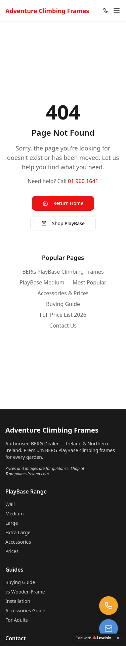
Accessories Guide (25, 610)
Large (11, 523)
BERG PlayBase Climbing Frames (63, 271)
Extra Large (18, 532)
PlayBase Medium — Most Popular (62, 282)
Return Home (63, 203)
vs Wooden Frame (25, 591)
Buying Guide (63, 304)
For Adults (16, 620)
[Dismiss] (118, 638)
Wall (10, 504)
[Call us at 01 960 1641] (108, 605)
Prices (11, 551)
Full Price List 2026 (63, 314)
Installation (17, 601)
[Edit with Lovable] (93, 638)
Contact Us (63, 325)
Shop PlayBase (63, 223)
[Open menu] (117, 11)
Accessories (18, 542)
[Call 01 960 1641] (106, 10)
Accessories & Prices (63, 293)
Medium (14, 513)
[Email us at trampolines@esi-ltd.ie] (108, 628)
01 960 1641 (83, 181)
